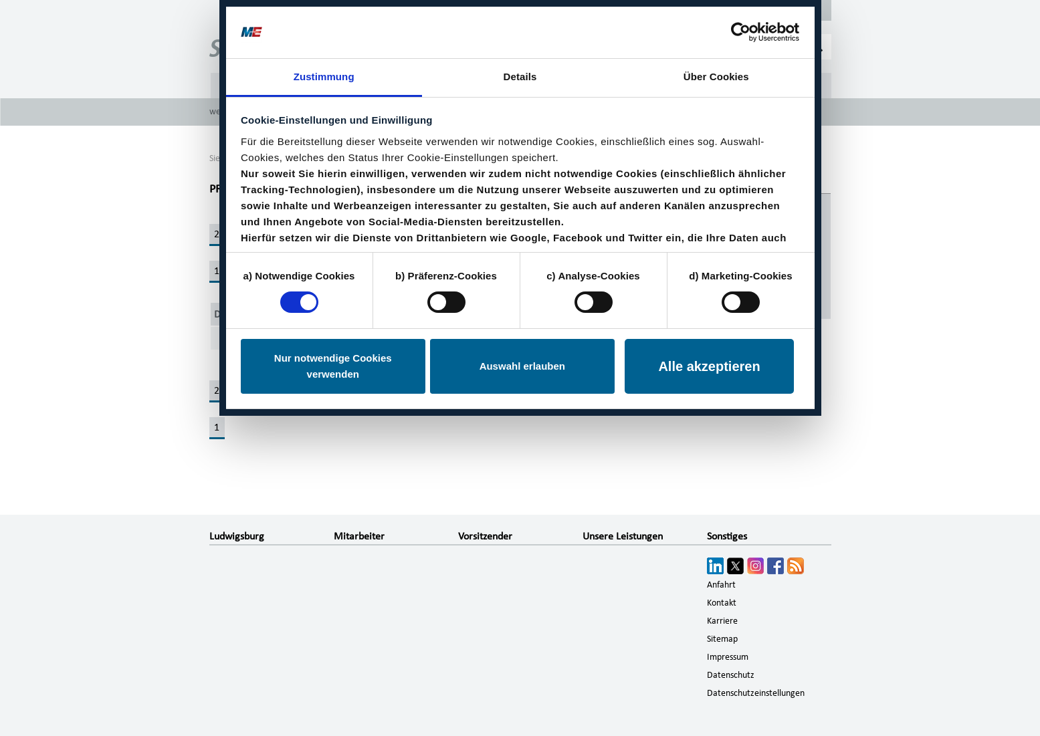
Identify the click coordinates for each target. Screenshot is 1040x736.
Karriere (722, 621)
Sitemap (722, 639)
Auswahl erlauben (522, 366)
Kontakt (721, 603)
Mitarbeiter (359, 536)
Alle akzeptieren (709, 366)
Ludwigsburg (236, 536)
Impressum (727, 657)
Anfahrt (721, 585)
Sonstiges (727, 536)
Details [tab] (520, 76)
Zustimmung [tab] (324, 76)
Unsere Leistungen (623, 536)
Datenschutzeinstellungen (756, 693)
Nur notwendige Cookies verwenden (333, 366)
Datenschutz (730, 675)
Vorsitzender (485, 536)
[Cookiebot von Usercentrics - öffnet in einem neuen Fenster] (740, 32)
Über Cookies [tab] (716, 76)
